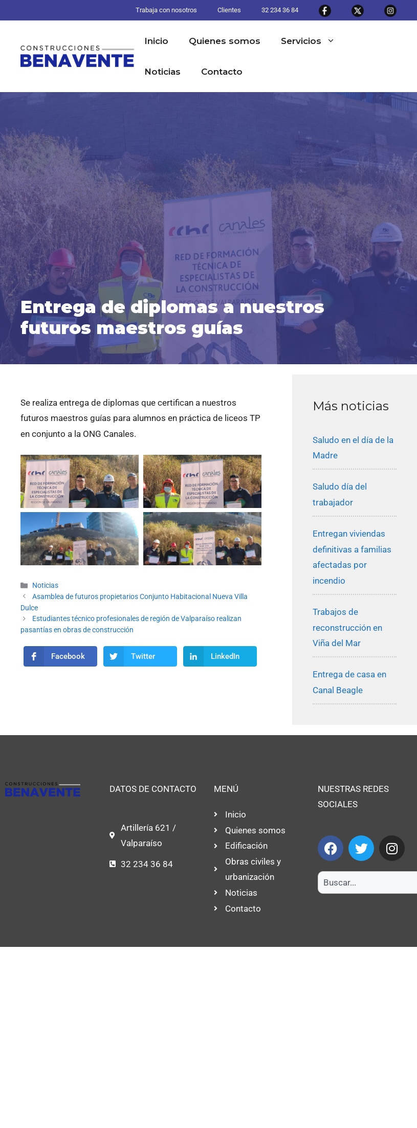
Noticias (162, 72)
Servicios (313, 41)
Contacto (222, 72)
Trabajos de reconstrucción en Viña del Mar (347, 627)
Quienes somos (224, 41)
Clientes (229, 10)
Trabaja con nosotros (166, 10)
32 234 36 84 (279, 10)
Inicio (156, 41)
